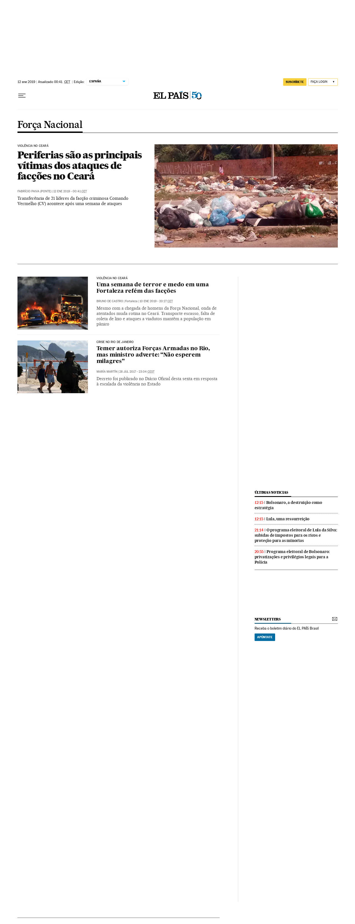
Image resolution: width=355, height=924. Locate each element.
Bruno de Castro (110, 301)
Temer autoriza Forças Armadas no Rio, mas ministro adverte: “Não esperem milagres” (153, 355)
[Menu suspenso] (21, 95)
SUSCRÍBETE (295, 82)
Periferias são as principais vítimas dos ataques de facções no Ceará (79, 165)
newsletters (268, 619)
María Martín (107, 371)
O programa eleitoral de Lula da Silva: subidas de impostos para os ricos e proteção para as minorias (296, 535)
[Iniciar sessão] (323, 82)
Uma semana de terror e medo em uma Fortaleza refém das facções (153, 288)
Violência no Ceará (33, 146)
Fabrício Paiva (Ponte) (34, 191)
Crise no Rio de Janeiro (115, 342)
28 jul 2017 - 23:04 (136, 371)
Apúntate (265, 637)
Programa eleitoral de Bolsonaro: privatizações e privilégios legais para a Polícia (292, 557)
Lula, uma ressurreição (288, 518)
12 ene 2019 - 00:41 (70, 191)
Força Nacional (50, 125)
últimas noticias (271, 492)
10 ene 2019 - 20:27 (156, 301)
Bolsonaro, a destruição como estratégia (288, 505)
